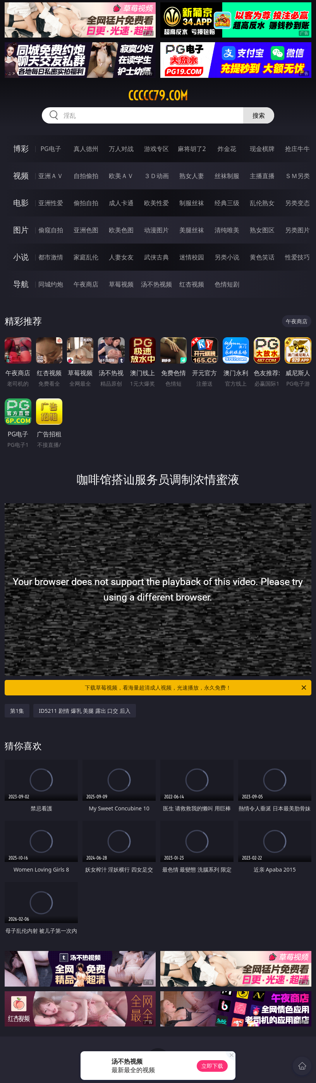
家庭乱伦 (86, 257)
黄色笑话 (262, 257)
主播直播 (262, 176)
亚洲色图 (86, 230)
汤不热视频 (156, 284)
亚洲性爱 (50, 203)
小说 (21, 257)
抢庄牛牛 (297, 148)
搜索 (258, 115)
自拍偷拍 (86, 176)
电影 (21, 202)
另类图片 (297, 230)
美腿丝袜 (191, 230)
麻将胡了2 (192, 148)
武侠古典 (156, 257)
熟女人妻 (191, 176)
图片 (21, 230)
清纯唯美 (227, 230)
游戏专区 (156, 148)
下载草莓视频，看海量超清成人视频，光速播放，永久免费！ (196, 687)
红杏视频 (191, 284)
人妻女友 (121, 257)
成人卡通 (121, 203)
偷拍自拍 (86, 203)
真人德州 (86, 148)
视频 (21, 175)
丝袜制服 (227, 176)
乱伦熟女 (262, 203)
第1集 (17, 710)
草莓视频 (121, 284)
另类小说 (227, 257)
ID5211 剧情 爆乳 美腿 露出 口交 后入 (85, 710)
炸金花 (227, 148)
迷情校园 (191, 257)
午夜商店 (86, 284)
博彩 (21, 148)
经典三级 (227, 203)
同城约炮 (50, 284)
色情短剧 (227, 284)
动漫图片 (156, 230)
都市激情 (50, 257)
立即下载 (212, 1065)
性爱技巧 (297, 257)
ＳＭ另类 (297, 176)
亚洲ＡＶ (50, 176)
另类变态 (297, 203)
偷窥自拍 (50, 230)
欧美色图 (121, 230)
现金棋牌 (262, 148)
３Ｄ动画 (156, 176)
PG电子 (50, 148)
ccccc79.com (158, 95)
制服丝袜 (191, 203)
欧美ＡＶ (121, 176)
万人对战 (121, 148)
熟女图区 (262, 230)
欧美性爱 (156, 203)
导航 (21, 284)
